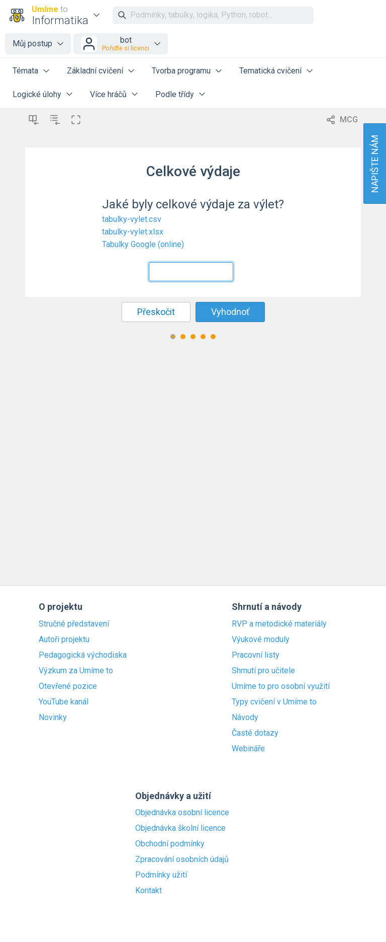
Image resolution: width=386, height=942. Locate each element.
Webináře (248, 748)
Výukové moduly (261, 639)
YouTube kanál (63, 701)
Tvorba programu (181, 70)
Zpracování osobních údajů (182, 859)
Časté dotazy (255, 733)
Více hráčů (108, 94)
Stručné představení (74, 624)
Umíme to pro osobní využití (281, 686)
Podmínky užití (161, 875)
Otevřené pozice (68, 686)
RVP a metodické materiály (279, 624)
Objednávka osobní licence (182, 812)
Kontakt (148, 890)
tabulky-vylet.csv (131, 219)
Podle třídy (174, 94)
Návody (245, 717)
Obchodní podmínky (170, 843)
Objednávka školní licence (180, 828)
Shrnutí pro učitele (263, 670)
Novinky (53, 717)
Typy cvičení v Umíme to (274, 701)
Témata (25, 70)
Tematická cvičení (270, 70)
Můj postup (32, 43)
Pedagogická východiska (83, 655)
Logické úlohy (37, 94)
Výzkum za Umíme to (76, 670)
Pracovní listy (255, 655)
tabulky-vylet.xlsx (132, 232)
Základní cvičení (95, 70)
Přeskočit (156, 311)
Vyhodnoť (230, 311)
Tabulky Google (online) (143, 244)
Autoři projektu (64, 639)
